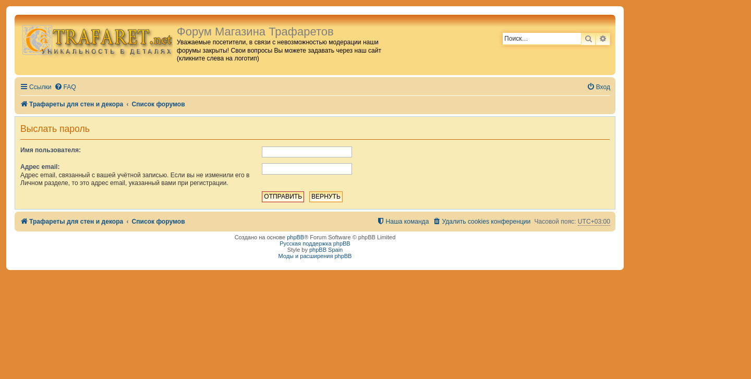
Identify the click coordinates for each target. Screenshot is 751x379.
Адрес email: (39, 166)
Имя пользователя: (50, 150)
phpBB (295, 237)
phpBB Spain (326, 250)
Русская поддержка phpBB (315, 243)
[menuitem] (65, 87)
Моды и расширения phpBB (315, 256)
